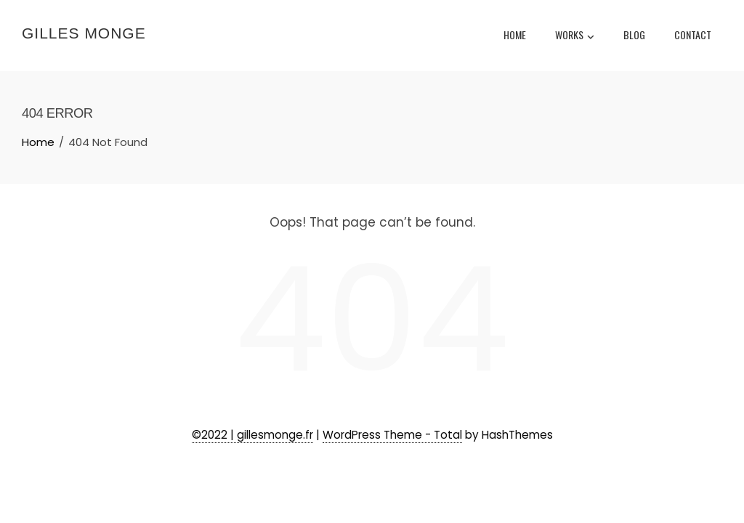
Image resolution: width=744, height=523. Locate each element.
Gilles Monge (84, 33)
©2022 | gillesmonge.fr (252, 434)
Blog (634, 34)
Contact (692, 34)
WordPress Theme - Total (392, 434)
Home (515, 34)
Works (574, 36)
